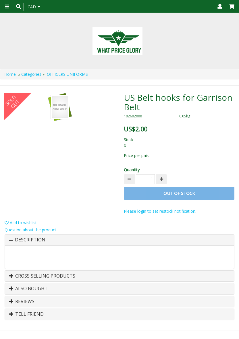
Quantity (132, 170)
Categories (31, 74)
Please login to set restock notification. (160, 211)
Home (10, 74)
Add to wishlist (21, 222)
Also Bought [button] (28, 288)
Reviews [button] (21, 301)
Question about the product (30, 230)
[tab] (119, 240)
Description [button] (30, 240)
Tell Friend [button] (26, 314)
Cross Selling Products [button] (42, 276)
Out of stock (179, 193)
